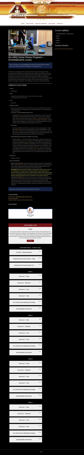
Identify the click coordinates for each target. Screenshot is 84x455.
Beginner (29, 66)
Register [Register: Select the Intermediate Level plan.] (30, 240)
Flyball (15, 199)
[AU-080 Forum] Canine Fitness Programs (64, 48)
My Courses (52, 23)
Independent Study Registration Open (25, 199)
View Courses (30, 23)
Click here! (36, 189)
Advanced (35, 66)
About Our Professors (41, 23)
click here (21, 163)
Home (22, 23)
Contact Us (60, 23)
